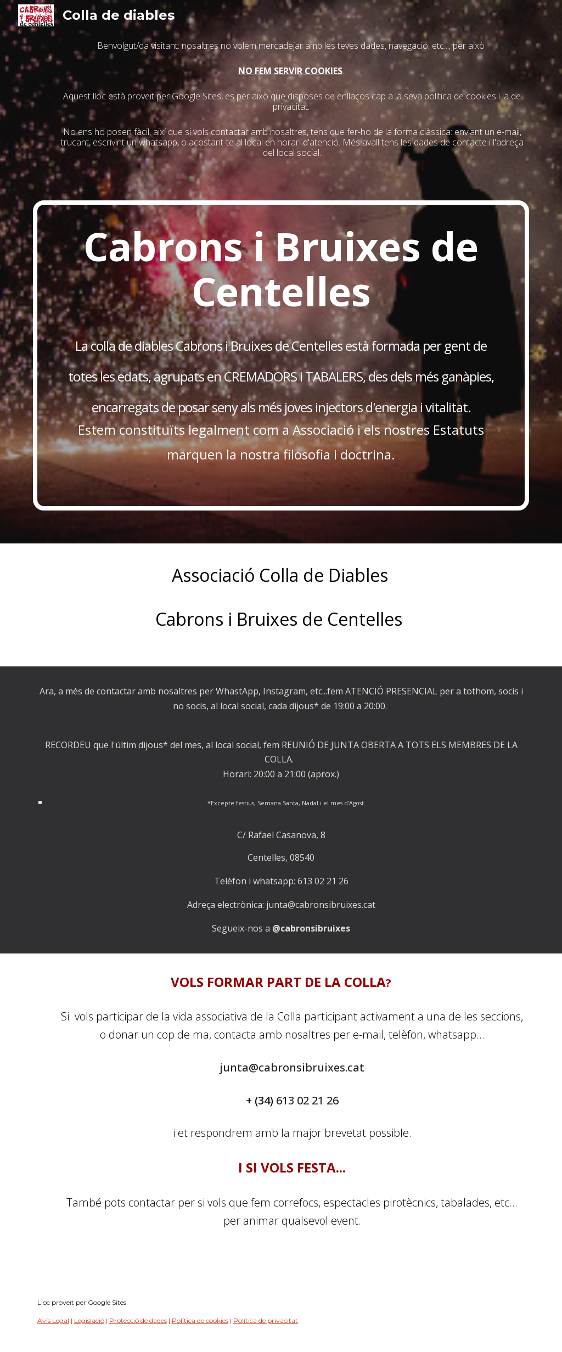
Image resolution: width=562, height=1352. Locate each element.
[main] (281, 116)
